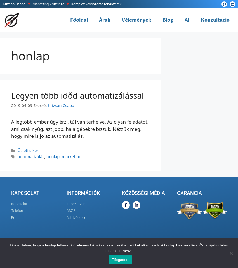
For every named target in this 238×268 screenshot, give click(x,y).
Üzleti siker (28, 150)
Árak (104, 20)
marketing (71, 156)
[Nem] (231, 253)
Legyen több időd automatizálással (77, 95)
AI (187, 20)
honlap (53, 156)
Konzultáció (215, 20)
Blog (167, 20)
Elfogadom (120, 260)
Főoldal (79, 20)
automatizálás (31, 156)
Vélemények (136, 20)
